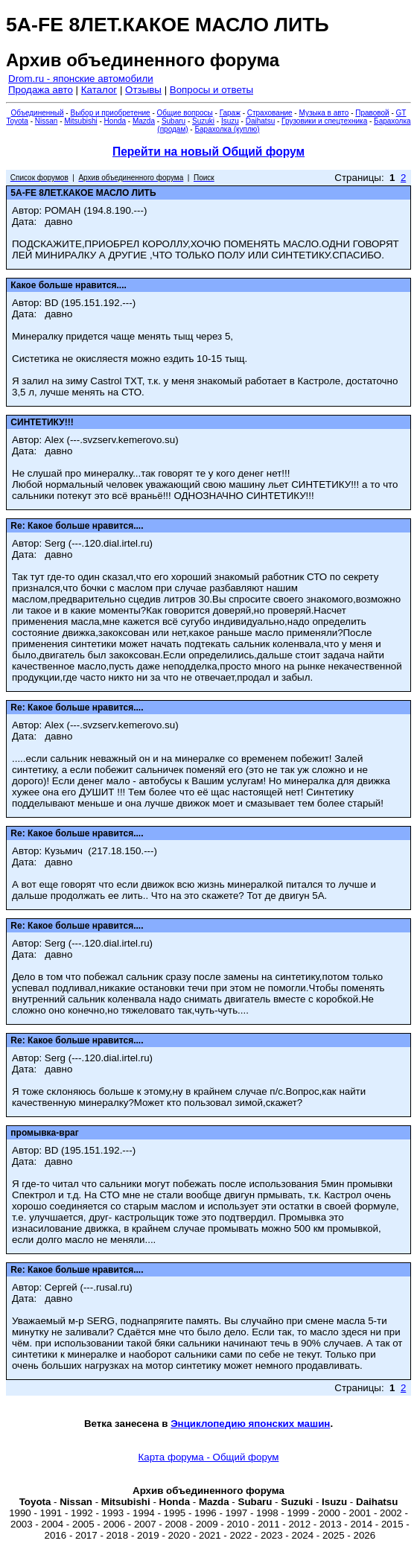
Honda (115, 121)
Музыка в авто (323, 113)
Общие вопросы (185, 113)
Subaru (173, 121)
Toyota (17, 121)
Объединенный (37, 113)
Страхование (270, 113)
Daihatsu (260, 121)
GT (401, 113)
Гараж (230, 113)
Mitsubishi (80, 121)
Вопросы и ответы (211, 89)
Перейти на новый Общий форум (208, 151)
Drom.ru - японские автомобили (80, 78)
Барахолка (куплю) (226, 129)
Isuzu (230, 121)
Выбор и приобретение (110, 113)
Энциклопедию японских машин (250, 1423)
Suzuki (203, 121)
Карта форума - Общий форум (209, 1457)
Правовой (372, 113)
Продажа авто (40, 89)
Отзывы (143, 89)
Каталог (99, 89)
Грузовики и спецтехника (324, 121)
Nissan (46, 121)
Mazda (144, 121)
